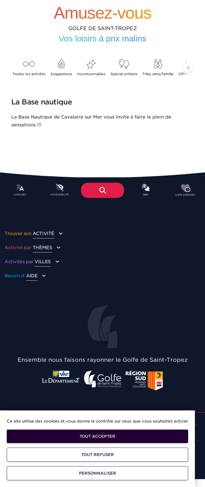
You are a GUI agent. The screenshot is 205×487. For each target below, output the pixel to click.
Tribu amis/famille (158, 67)
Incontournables (91, 67)
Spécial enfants (124, 67)
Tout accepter (97, 436)
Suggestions (61, 67)
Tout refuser (97, 454)
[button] (188, 68)
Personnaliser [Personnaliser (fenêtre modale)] (97, 473)
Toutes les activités (29, 67)
